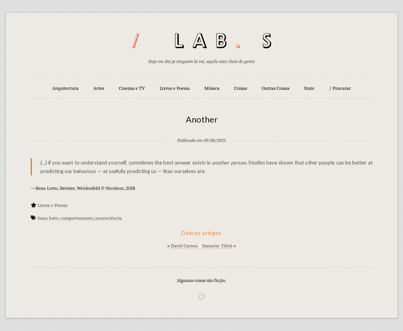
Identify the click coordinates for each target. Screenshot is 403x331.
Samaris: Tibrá (217, 246)
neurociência (108, 218)
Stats (309, 88)
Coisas (240, 88)
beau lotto (48, 218)
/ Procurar (340, 88)
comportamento (76, 218)
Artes (98, 88)
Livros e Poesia (175, 88)
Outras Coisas (276, 88)
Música (212, 88)
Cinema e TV (132, 88)
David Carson (184, 246)
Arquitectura (65, 88)
